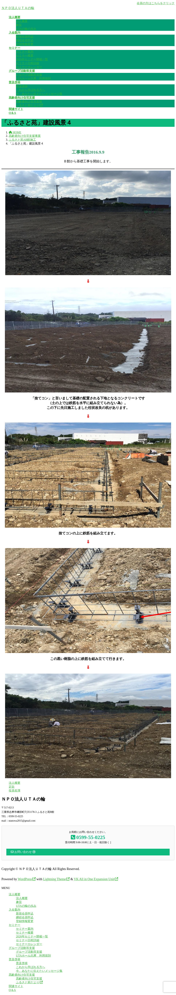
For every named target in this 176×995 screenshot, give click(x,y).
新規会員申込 (24, 36)
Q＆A (12, 990)
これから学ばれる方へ (30, 89)
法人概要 (22, 21)
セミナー (14, 924)
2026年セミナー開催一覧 (32, 59)
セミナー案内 (24, 51)
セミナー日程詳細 (27, 63)
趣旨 (19, 24)
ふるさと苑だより (27, 105)
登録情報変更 (24, 44)
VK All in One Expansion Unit (94, 879)
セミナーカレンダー (29, 67)
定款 (12, 786)
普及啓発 (22, 86)
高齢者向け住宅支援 (29, 101)
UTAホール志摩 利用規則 (33, 78)
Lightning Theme (54, 879)
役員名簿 (14, 790)
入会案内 (14, 909)
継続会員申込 (24, 40)
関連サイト (16, 986)
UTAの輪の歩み (26, 28)
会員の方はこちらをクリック (156, 3)
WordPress (25, 879)
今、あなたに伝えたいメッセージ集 (39, 93)
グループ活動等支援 (29, 74)
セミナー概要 (24, 55)
